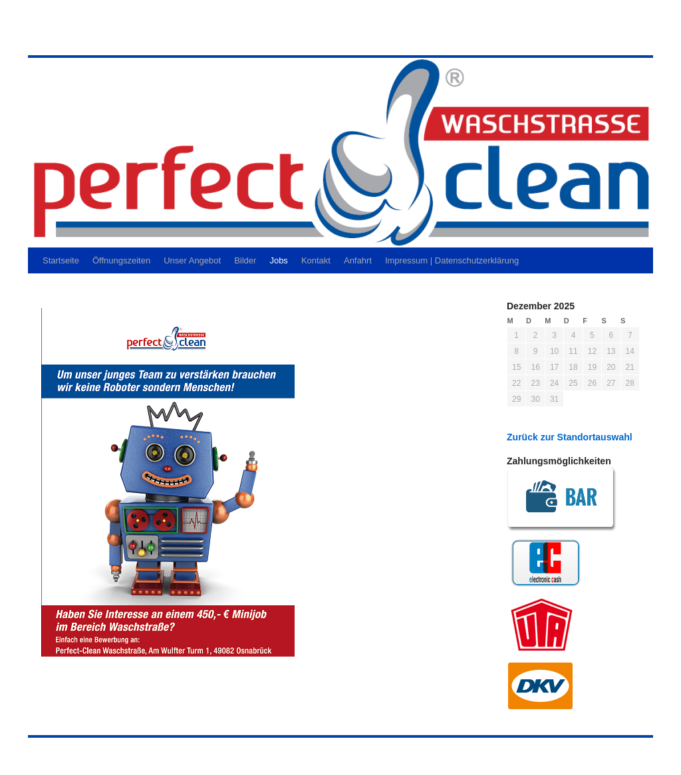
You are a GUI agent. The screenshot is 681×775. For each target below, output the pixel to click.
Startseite (61, 260)
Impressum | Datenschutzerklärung (452, 260)
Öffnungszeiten (121, 260)
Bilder (245, 260)
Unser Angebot (192, 260)
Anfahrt (358, 260)
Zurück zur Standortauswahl (569, 437)
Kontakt (316, 260)
